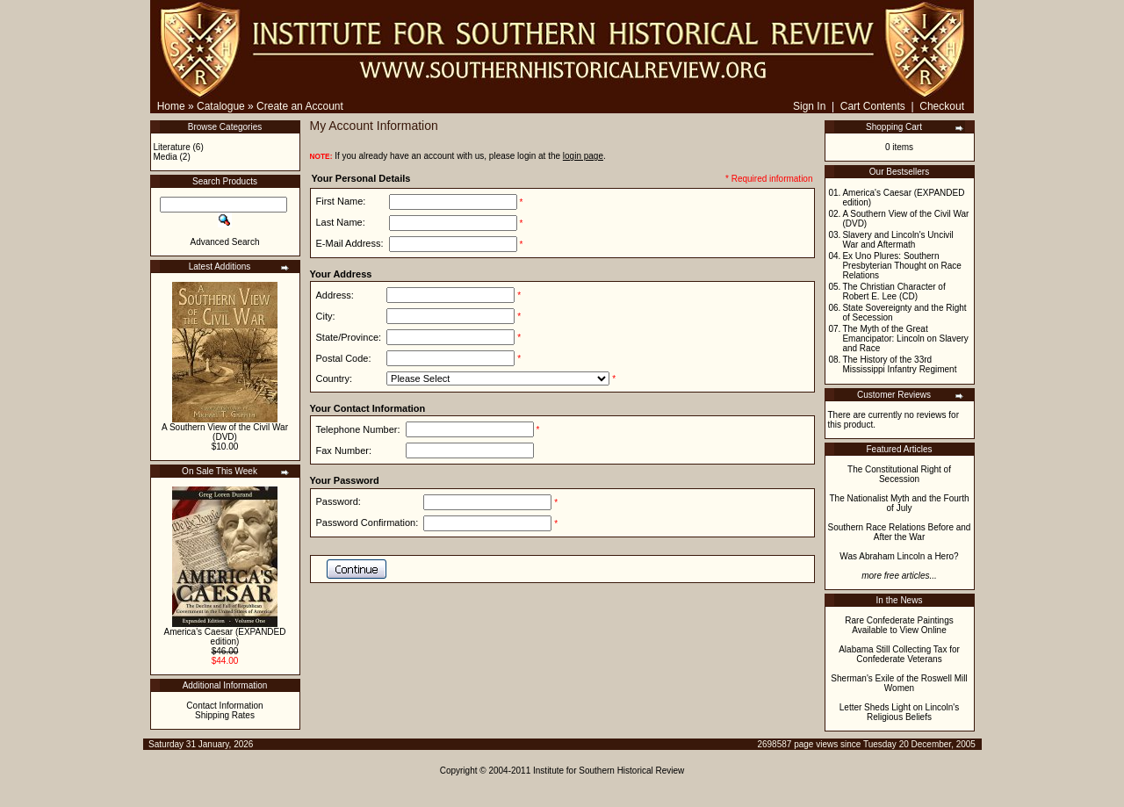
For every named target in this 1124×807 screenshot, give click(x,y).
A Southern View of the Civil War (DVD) (225, 432)
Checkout (941, 106)
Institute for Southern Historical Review (608, 770)
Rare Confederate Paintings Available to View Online (899, 625)
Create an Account (299, 106)
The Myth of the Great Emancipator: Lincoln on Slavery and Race (905, 338)
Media (165, 157)
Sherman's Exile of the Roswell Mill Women (899, 683)
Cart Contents (872, 106)
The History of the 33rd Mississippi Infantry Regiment (899, 364)
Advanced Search (225, 242)
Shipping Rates (225, 715)
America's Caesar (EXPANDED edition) (225, 636)
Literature (172, 147)
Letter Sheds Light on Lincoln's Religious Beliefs (899, 712)
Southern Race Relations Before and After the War (899, 532)
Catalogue (221, 106)
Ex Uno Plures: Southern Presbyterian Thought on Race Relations (901, 265)
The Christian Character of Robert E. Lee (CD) (893, 291)
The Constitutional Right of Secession (899, 474)
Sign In (809, 106)
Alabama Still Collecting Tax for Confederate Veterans (899, 654)
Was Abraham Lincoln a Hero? (898, 556)
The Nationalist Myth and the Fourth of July (899, 503)
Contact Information (224, 705)
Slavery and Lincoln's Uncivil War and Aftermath (897, 239)
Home (171, 106)
